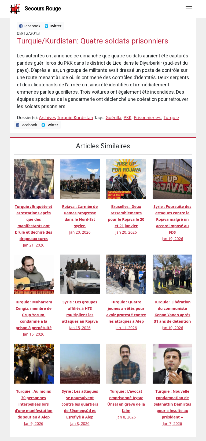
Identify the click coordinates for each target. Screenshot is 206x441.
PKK (128, 117)
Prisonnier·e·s (147, 117)
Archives (47, 117)
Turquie (171, 117)
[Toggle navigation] (188, 8)
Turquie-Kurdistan (75, 117)
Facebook (29, 25)
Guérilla (114, 117)
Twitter (53, 25)
